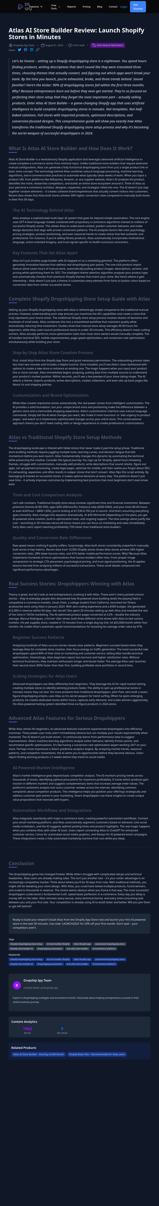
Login (123, 7)
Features (36, 7)
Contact (113, 6)
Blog (99, 6)
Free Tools (56, 7)
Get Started (138, 7)
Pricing (86, 6)
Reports (71, 6)
